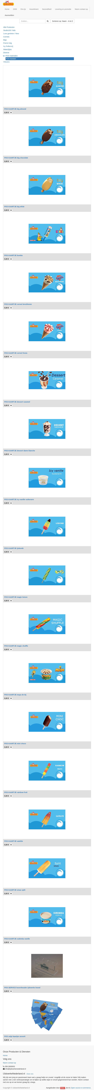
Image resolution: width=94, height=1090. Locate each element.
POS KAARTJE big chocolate (16, 158)
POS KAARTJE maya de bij (15, 695)
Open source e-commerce (81, 1088)
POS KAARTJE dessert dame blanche (19, 451)
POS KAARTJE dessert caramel (17, 402)
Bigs (5, 40)
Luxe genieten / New (11, 34)
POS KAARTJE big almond (15, 109)
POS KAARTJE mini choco (15, 744)
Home (5, 1055)
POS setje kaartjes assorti (14, 1036)
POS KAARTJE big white (14, 207)
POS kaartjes (11, 59)
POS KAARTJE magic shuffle (16, 646)
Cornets (6, 37)
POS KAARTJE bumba (13, 255)
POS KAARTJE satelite (13, 841)
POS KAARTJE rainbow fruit (15, 792)
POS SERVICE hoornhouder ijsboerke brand (22, 988)
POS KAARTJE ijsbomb (14, 548)
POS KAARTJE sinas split (14, 890)
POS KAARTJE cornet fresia (15, 353)
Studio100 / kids (9, 30)
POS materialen (12, 56)
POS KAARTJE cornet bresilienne (18, 304)
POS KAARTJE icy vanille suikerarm (19, 499)
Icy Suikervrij (8, 46)
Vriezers (6, 62)
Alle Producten (8, 27)
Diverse (6, 53)
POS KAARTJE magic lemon (15, 597)
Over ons (30, 1074)
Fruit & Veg (7, 43)
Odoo (62, 1088)
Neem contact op (9, 1063)
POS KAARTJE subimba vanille (17, 939)
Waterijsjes (7, 49)
